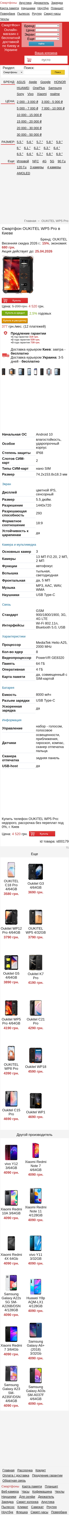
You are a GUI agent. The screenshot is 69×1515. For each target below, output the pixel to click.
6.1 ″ (27, 148)
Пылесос (23, 13)
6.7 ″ (40, 154)
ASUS (21, 82)
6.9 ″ (59, 154)
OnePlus (39, 88)
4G (44, 161)
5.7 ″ (40, 142)
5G (52, 161)
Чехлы (4, 19)
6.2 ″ (37, 148)
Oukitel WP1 (35, 1112)
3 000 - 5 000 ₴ (52, 102)
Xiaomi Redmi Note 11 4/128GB (35, 1211)
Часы (25, 1491)
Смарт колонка (28, 1502)
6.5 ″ (20, 154)
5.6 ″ (30, 142)
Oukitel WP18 (35, 1067)
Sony (20, 94)
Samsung (55, 88)
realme (55, 94)
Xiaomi (42, 94)
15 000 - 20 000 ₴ (29, 121)
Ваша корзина (46, 53)
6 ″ (19, 148)
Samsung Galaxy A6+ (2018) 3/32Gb (36, 1347)
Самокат (37, 1507)
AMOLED (23, 173)
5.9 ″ (59, 142)
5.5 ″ (20, 142)
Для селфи (27, 1496)
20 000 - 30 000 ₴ (29, 128)
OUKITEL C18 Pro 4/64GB (11, 885)
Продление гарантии (47, 1475)
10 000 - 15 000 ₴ (29, 115)
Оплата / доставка (15, 1475)
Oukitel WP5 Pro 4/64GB (11, 1021)
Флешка (22, 1512)
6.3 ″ (47, 148)
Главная (8, 1470)
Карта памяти (9, 8)
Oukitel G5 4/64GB (11, 975)
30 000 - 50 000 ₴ (29, 134)
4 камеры (54, 167)
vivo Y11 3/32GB (35, 1257)
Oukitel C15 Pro (11, 1112)
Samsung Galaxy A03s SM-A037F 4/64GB (35, 1393)
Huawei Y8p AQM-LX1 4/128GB (35, 1302)
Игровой (23, 161)
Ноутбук (43, 8)
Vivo (30, 94)
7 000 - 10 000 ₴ (53, 108)
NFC (35, 161)
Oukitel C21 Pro (36, 1021)
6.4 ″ (56, 148)
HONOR (60, 82)
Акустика (25, 2)
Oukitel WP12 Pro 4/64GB (11, 930)
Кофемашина (42, 1491)
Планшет (57, 8)
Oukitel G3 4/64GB (36, 885)
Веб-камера (10, 1491)
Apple (33, 82)
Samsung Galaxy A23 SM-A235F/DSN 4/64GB (11, 1393)
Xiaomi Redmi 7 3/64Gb (11, 1347)
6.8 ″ (49, 154)
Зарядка (57, 2)
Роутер (37, 13)
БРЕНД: (9, 82)
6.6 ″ (30, 154)
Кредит (41, 1470)
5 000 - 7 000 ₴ (27, 108)
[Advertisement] (34, 198)
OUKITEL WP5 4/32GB (36, 930)
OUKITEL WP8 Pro (11, 1066)
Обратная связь (14, 1480)
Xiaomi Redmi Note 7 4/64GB (35, 1166)
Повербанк (7, 13)
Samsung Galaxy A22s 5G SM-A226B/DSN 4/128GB (11, 1302)
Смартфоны (8, 2)
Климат (22, 1507)
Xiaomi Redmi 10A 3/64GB (11, 1211)
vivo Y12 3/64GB (11, 1166)
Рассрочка (25, 1470)
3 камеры (37, 167)
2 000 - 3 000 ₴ (27, 102)
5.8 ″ (49, 142)
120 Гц (21, 167)
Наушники (28, 8)
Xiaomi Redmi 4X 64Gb (11, 1257)
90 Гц (62, 161)
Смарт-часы (52, 13)
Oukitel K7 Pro (36, 976)
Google (45, 82)
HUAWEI (23, 88)
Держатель (41, 2)
